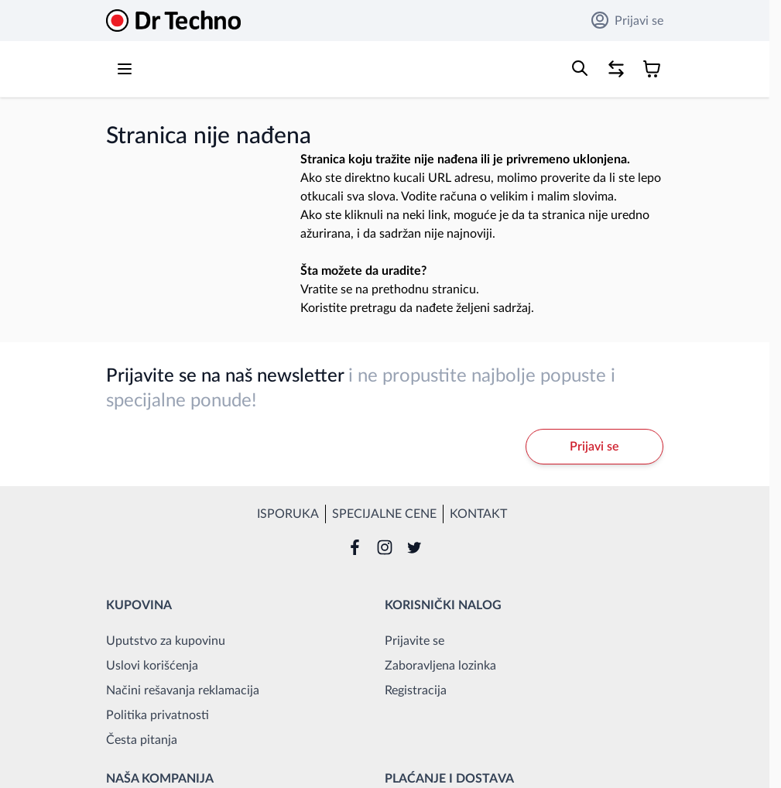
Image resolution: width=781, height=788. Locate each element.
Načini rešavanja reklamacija (182, 690)
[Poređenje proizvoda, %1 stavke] (616, 69)
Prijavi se (627, 20)
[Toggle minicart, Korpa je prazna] (651, 69)
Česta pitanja (141, 740)
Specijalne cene (384, 514)
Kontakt (478, 514)
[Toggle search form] (579, 68)
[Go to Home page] (173, 20)
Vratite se (326, 289)
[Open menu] (124, 68)
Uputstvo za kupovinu (165, 641)
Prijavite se (414, 641)
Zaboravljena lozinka (440, 666)
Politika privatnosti (157, 715)
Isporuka (288, 514)
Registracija (416, 690)
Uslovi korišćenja (152, 666)
